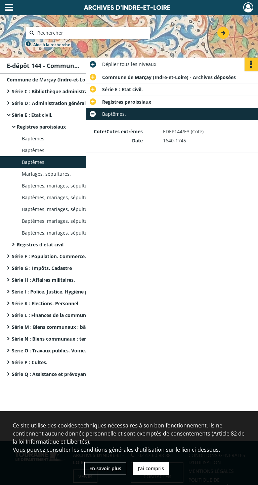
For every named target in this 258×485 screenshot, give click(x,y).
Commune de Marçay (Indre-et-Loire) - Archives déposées (73, 79)
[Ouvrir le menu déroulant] (9, 8)
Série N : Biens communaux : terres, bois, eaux (65, 339)
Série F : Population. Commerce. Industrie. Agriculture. (75, 256)
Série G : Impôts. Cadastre (42, 268)
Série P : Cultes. (29, 362)
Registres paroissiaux (41, 127)
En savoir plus (105, 468)
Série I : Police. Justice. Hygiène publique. (59, 291)
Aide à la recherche (51, 44)
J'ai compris (151, 468)
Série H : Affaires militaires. (43, 280)
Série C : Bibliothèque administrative (54, 91)
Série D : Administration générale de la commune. (69, 103)
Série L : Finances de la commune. (51, 315)
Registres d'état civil (40, 244)
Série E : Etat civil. (32, 115)
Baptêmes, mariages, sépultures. (59, 185)
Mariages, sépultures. (46, 174)
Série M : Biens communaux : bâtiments (58, 327)
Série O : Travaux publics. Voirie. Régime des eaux (69, 350)
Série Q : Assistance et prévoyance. (52, 374)
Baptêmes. (34, 138)
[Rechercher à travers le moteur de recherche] (91, 32)
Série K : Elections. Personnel (45, 303)
